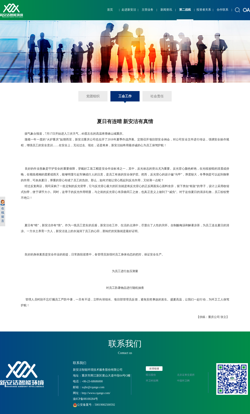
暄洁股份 (151, 374)
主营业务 (147, 9)
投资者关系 (203, 9)
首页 (110, 9)
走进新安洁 (128, 9)
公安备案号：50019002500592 (94, 404)
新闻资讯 (166, 9)
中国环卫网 (183, 380)
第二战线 (185, 9)
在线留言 (2, 211)
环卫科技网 (152, 380)
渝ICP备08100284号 (85, 398)
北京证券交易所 (186, 374)
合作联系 (222, 9)
